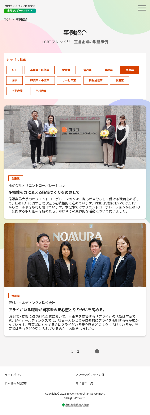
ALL (14, 70)
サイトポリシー (15, 375)
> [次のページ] (97, 351)
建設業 (108, 70)
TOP (7, 19)
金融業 (130, 70)
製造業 (120, 80)
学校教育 (41, 91)
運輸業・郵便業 (39, 70)
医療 (14, 80)
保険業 (66, 70)
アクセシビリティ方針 (90, 375)
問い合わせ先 (84, 383)
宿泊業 (87, 70)
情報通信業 (96, 80)
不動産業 (17, 91)
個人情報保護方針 (16, 383)
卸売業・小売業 (39, 80)
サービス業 (69, 80)
